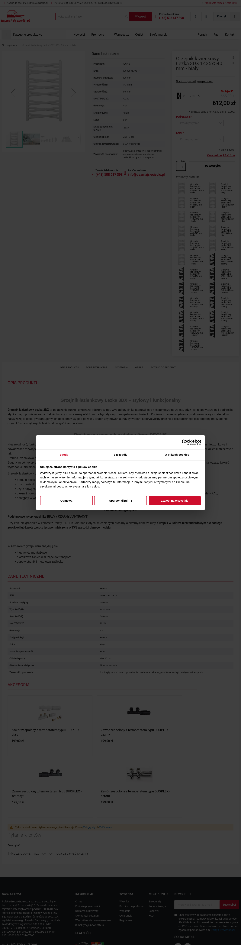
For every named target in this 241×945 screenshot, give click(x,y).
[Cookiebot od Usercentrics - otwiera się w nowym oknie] (184, 442)
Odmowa (66, 500)
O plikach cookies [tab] (177, 454)
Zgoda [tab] (64, 454)
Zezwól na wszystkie (174, 500)
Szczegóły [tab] (120, 454)
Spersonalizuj (120, 500)
